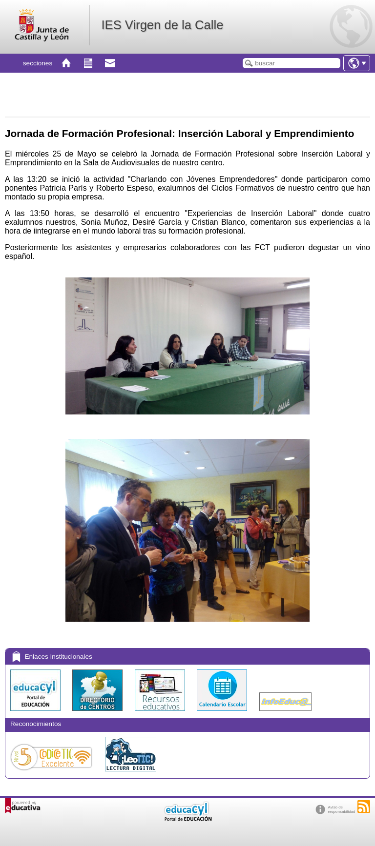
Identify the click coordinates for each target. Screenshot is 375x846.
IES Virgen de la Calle (162, 25)
